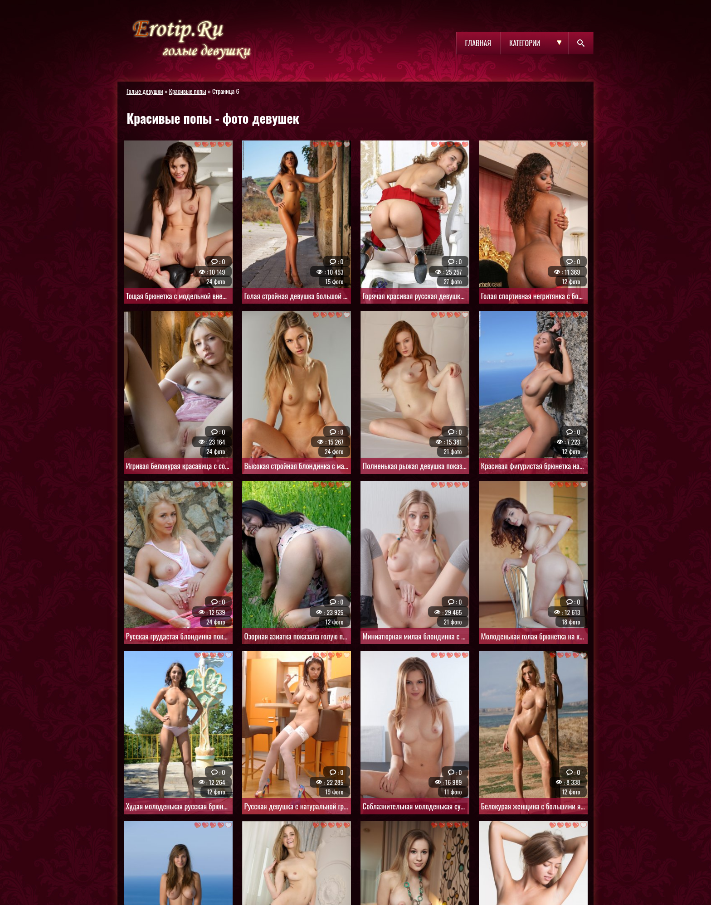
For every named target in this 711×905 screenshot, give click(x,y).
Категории (524, 43)
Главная (478, 43)
